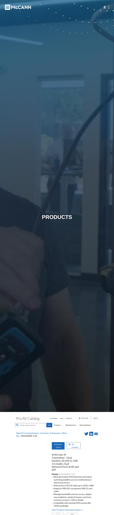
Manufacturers (71, 425)
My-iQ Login (84, 418)
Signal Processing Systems (27, 433)
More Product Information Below (67, 510)
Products (58, 425)
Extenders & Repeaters (50, 433)
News (61, 418)
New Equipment (85, 425)
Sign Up (95, 418)
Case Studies (54, 418)
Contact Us (69, 418)
